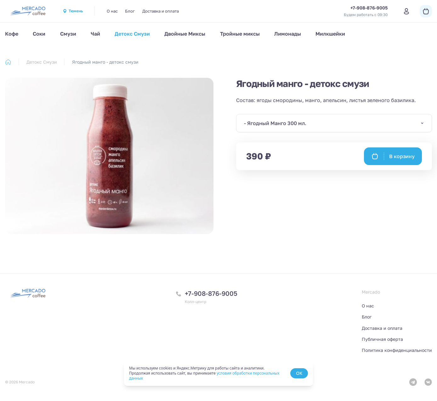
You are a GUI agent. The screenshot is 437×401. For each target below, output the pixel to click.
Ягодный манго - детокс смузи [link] (105, 62)
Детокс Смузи (132, 34)
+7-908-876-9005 (211, 293)
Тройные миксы (240, 34)
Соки (39, 34)
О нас (112, 11)
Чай (95, 34)
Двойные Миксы (184, 34)
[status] (218, 373)
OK (299, 373)
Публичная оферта (382, 339)
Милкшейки (330, 34)
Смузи (68, 34)
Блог (130, 11)
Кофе (11, 34)
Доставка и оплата (160, 11)
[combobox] (334, 123)
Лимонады (287, 34)
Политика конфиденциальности (397, 350)
